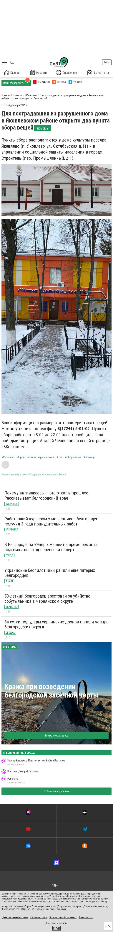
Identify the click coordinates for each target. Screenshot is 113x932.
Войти (106, 62)
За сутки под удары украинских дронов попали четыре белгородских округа (56, 624)
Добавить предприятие (56, 791)
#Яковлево (7, 457)
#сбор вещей (73, 457)
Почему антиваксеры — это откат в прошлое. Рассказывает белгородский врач (46, 495)
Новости (38, 72)
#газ (59, 457)
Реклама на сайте (38, 917)
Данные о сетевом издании (15, 917)
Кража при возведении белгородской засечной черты (51, 690)
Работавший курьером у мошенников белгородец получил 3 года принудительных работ (51, 521)
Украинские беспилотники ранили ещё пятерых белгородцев (49, 573)
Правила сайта (86, 917)
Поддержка (51, 923)
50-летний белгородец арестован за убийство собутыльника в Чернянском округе (47, 598)
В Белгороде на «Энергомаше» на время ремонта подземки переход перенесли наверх (50, 547)
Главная (12, 72)
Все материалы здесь (56, 735)
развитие (63, 923)
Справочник (66, 72)
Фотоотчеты (98, 72)
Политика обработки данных (63, 917)
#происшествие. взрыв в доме (35, 457)
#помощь (89, 457)
